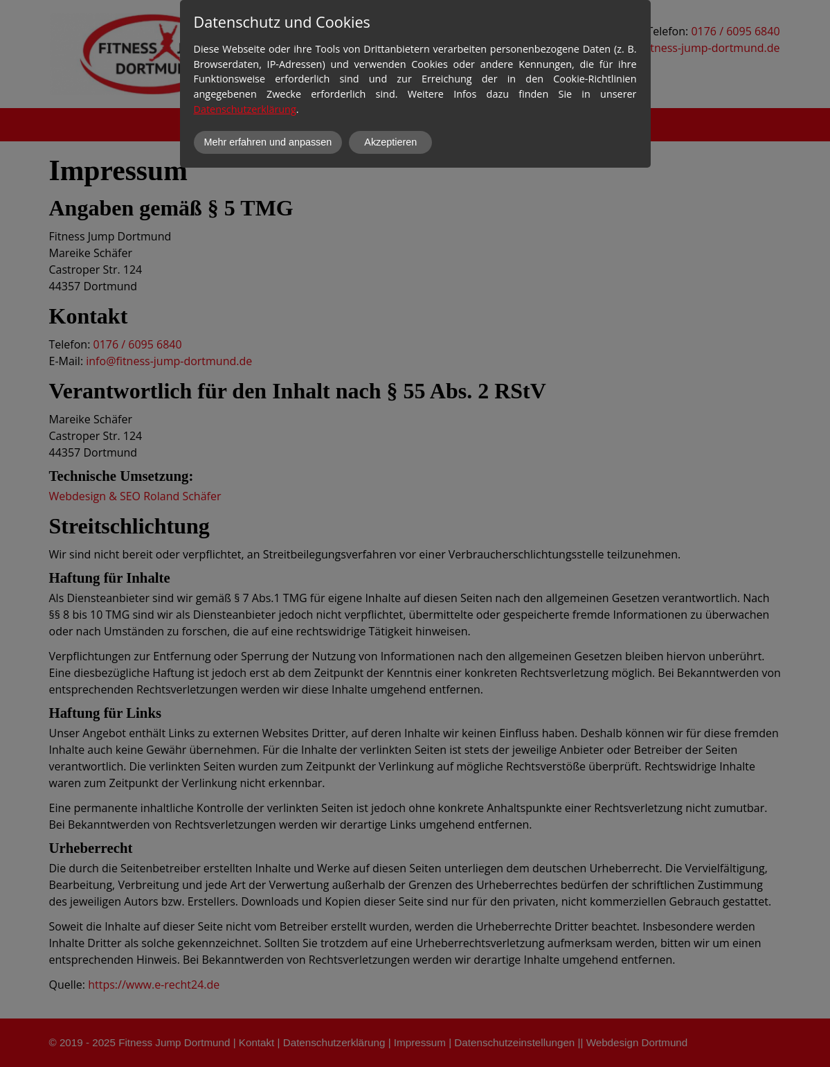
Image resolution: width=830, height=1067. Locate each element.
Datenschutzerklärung (245, 109)
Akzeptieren (390, 142)
